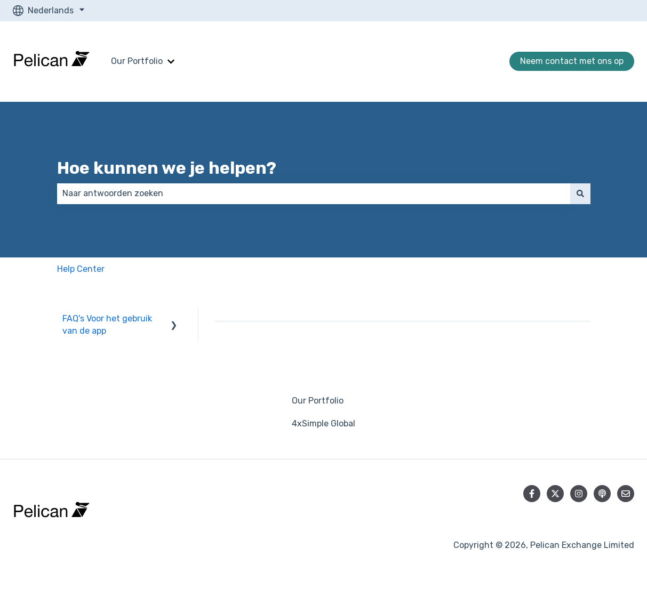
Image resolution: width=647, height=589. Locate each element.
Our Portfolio (137, 61)
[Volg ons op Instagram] (578, 493)
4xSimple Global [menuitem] (323, 423)
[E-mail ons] (625, 493)
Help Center (81, 269)
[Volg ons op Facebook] (531, 493)
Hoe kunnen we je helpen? (166, 168)
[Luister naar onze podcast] (602, 493)
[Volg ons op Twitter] (555, 493)
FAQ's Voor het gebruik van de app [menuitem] (107, 324)
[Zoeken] (580, 193)
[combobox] (313, 193)
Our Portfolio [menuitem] (318, 401)
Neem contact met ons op (572, 61)
